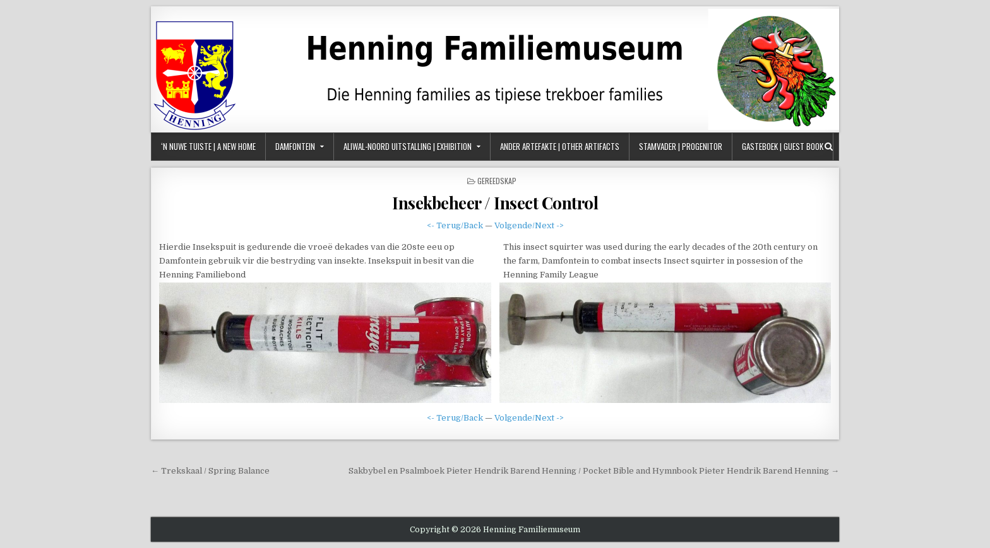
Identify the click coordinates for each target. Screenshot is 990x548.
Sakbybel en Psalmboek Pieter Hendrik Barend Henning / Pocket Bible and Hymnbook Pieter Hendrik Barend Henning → (594, 470)
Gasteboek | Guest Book (782, 146)
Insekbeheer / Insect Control (495, 203)
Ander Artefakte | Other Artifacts (559, 146)
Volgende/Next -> (529, 225)
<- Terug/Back (455, 225)
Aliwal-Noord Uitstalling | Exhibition (407, 146)
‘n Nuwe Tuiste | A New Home (208, 146)
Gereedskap (496, 180)
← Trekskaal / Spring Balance (210, 470)
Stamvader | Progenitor (680, 146)
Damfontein (295, 146)
